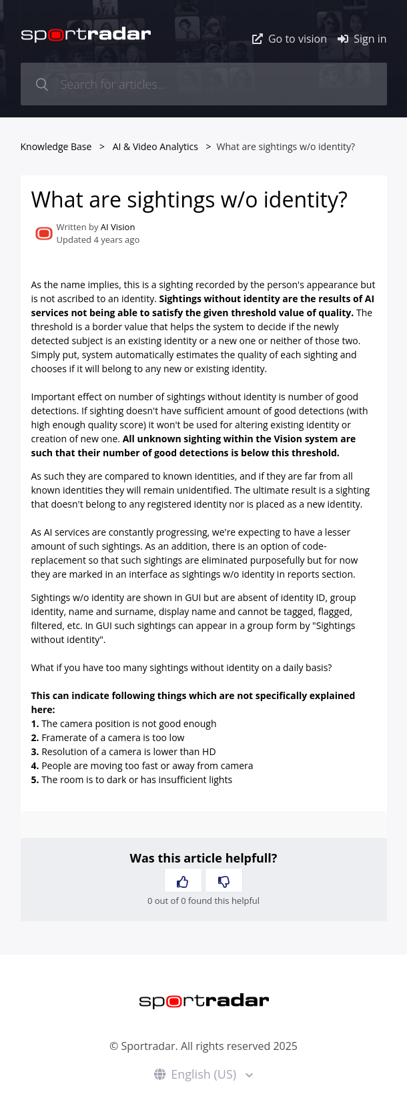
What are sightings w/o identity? (286, 146)
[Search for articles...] (204, 84)
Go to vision (289, 38)
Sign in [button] (362, 38)
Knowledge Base (56, 146)
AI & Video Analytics (155, 146)
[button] (183, 880)
